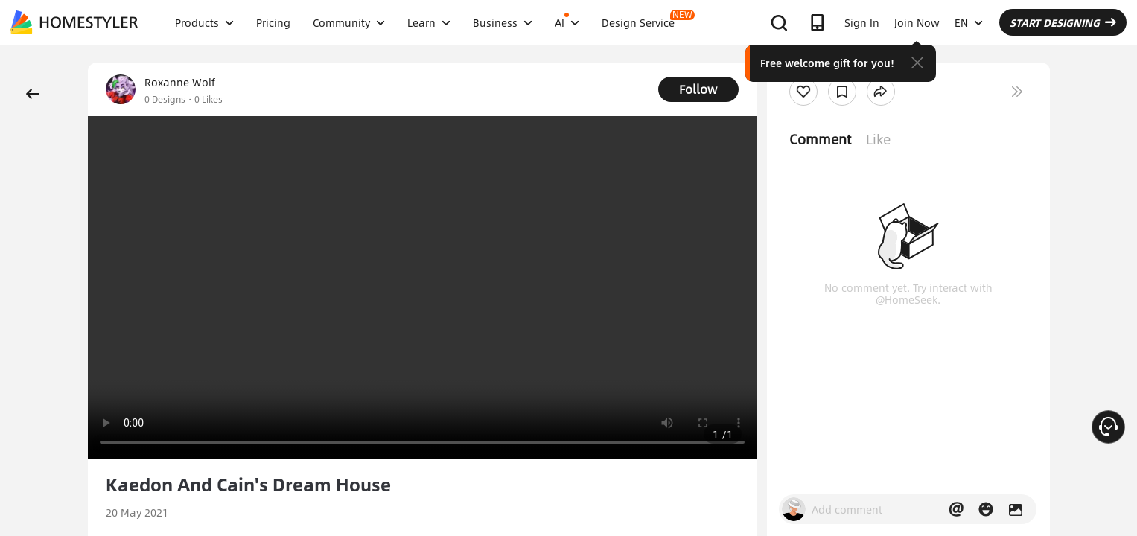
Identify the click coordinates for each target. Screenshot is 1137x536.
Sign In (861, 22)
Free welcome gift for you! (827, 62)
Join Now (917, 22)
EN (969, 22)
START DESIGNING (1063, 22)
